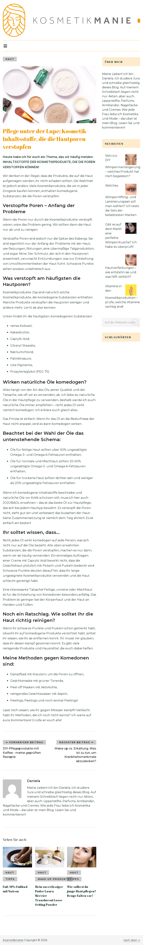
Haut (10, 59)
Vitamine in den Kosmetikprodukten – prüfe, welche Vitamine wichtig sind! (122, 296)
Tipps (10, 879)
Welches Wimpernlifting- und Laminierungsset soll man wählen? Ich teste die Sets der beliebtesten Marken (122, 200)
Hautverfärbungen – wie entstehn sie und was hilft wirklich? (120, 272)
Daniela (33, 781)
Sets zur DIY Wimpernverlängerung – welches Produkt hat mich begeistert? (122, 166)
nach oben (131, 940)
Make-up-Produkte (54, 879)
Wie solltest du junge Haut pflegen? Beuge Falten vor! (81, 891)
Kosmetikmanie (13, 940)
